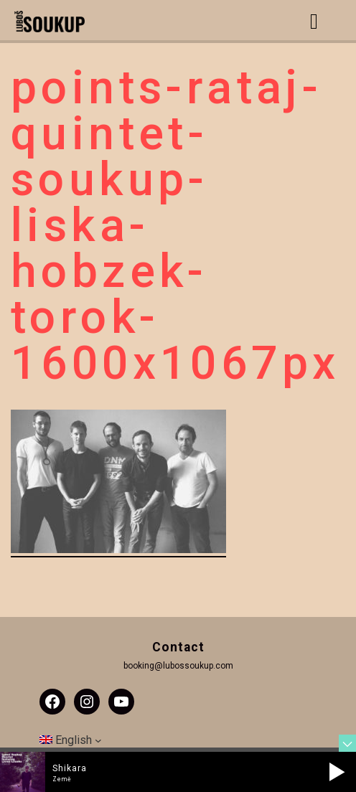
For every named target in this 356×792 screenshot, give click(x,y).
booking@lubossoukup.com (178, 666)
